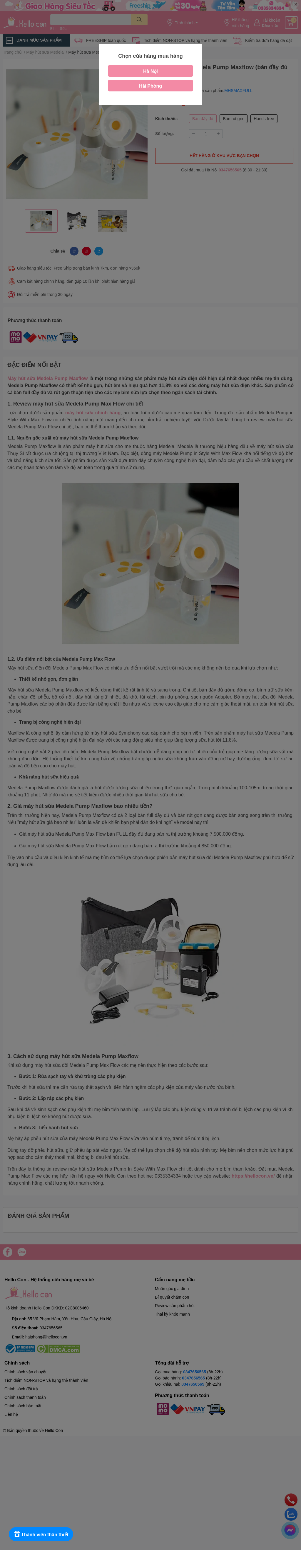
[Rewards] (41, 1534)
